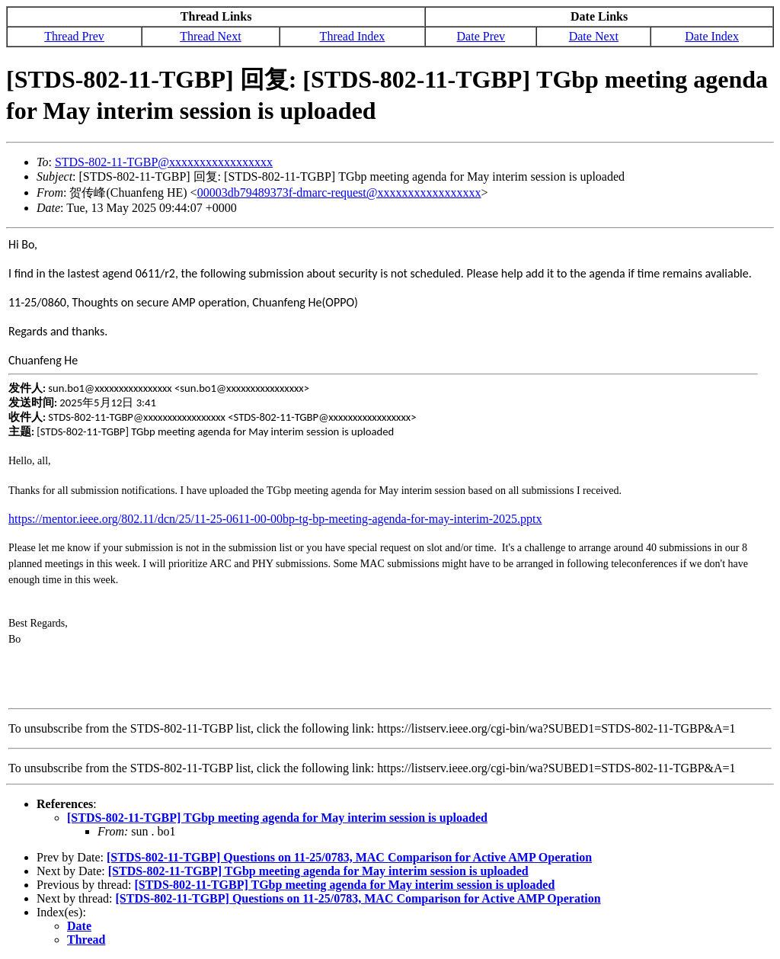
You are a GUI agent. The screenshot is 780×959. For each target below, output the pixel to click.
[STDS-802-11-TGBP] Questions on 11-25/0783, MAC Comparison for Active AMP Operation (349, 857)
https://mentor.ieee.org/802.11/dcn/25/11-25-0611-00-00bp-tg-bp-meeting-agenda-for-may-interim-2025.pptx (275, 518)
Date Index (712, 36)
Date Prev (481, 36)
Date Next (594, 36)
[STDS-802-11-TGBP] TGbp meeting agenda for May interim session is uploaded (277, 817)
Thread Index (352, 36)
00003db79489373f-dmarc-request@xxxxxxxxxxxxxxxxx (339, 192)
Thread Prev (74, 36)
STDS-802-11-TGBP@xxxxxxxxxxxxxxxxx (164, 162)
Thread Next (210, 36)
